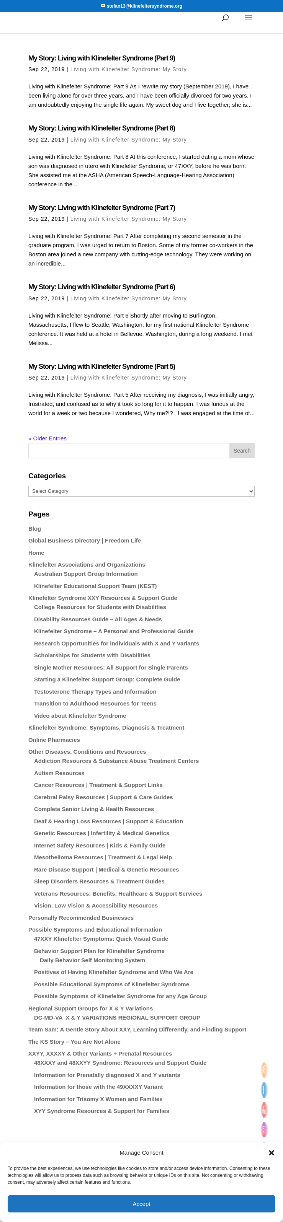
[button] (271, 1153)
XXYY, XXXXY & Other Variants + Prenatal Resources (100, 1053)
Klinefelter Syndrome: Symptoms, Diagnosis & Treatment (106, 727)
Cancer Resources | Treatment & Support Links (98, 785)
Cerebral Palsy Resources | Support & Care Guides (103, 797)
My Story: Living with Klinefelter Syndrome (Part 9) (101, 58)
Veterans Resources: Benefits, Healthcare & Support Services (118, 893)
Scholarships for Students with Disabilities (92, 655)
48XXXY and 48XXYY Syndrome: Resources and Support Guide (120, 1062)
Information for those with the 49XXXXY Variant (98, 1087)
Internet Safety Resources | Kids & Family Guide (99, 845)
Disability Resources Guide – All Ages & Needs (98, 619)
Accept (141, 1204)
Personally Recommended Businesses (81, 917)
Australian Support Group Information (86, 573)
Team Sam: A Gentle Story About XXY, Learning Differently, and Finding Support (137, 1029)
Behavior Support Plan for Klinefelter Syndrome (99, 951)
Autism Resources (59, 773)
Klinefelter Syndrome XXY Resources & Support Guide (102, 598)
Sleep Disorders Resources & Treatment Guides (99, 881)
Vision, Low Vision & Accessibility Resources (96, 905)
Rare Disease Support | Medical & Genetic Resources (106, 869)
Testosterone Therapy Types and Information (95, 691)
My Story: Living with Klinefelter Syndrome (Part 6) (101, 287)
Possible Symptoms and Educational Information (95, 929)
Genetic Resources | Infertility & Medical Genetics (101, 833)
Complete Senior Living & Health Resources (94, 809)
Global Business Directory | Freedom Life (84, 540)
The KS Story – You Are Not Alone (74, 1041)
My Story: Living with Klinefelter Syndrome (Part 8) (101, 128)
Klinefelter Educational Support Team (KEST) (95, 586)
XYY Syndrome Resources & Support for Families (101, 1111)
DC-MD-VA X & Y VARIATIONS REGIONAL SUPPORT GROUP (117, 1017)
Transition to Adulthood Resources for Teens (95, 703)
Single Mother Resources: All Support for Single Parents (111, 667)
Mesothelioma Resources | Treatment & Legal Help (103, 857)
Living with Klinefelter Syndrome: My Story (128, 69)
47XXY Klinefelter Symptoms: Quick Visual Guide (101, 938)
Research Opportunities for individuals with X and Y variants (116, 643)
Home (36, 552)
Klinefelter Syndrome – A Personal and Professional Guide (114, 631)
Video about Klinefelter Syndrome (80, 715)
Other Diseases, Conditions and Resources (87, 751)
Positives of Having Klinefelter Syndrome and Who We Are (113, 972)
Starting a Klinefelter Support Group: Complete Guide (107, 679)
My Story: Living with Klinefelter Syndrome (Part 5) (101, 366)
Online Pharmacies (54, 739)
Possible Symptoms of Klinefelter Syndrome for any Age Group (120, 996)
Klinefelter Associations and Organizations (86, 564)
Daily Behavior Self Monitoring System (92, 960)
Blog (34, 528)
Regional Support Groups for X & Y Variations (90, 1008)
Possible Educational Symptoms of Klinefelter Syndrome (111, 984)
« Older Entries (47, 438)
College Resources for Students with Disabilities (100, 607)
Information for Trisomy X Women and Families (98, 1099)
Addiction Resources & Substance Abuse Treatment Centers (116, 761)
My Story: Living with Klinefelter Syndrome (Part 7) (101, 208)
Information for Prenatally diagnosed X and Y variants (107, 1075)
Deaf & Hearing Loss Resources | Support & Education (108, 821)
